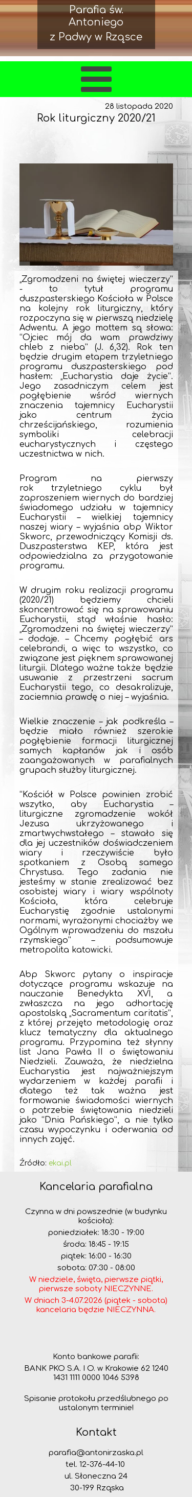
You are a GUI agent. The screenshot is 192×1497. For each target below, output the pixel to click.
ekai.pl (60, 1163)
